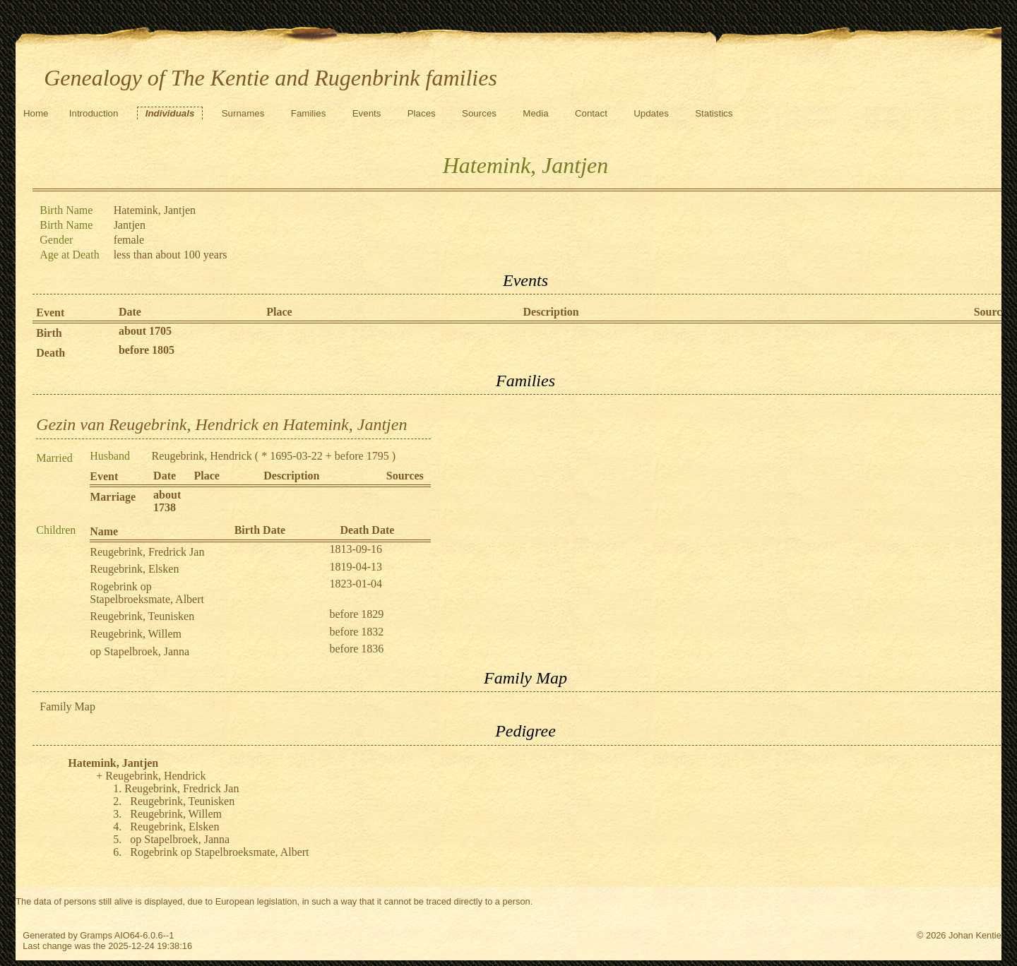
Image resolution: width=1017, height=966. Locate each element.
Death (50, 353)
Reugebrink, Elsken (134, 569)
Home (36, 113)
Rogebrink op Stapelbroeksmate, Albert (147, 592)
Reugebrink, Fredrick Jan (147, 552)
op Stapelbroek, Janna (139, 651)
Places (422, 113)
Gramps (96, 935)
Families (308, 113)
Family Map (67, 706)
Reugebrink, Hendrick (202, 456)
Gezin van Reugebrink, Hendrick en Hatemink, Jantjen (221, 424)
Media (535, 113)
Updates (651, 113)
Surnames (243, 113)
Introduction (94, 113)
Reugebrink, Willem (136, 634)
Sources (479, 113)
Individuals (170, 113)
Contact (591, 113)
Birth (48, 333)
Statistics (713, 113)
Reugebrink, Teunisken (142, 616)
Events (366, 113)
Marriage (113, 497)
